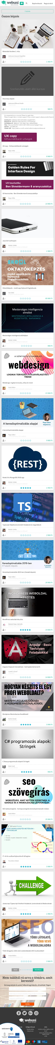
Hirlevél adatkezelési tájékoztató (45, 1033)
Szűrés (27, 11)
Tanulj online (30, 1029)
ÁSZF (45, 1031)
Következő (38, 970)
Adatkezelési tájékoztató (45, 1029)
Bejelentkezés (37, 3)
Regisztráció (48, 3)
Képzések (30, 1031)
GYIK (45, 1036)
